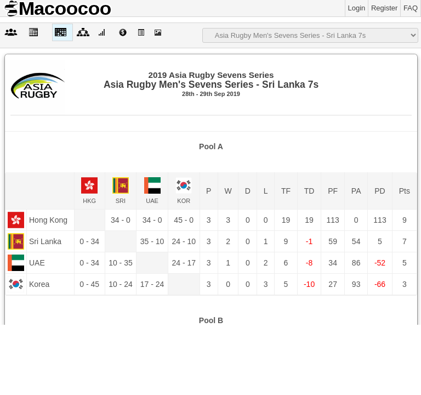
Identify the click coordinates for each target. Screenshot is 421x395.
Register (384, 8)
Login (357, 8)
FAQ (410, 8)
